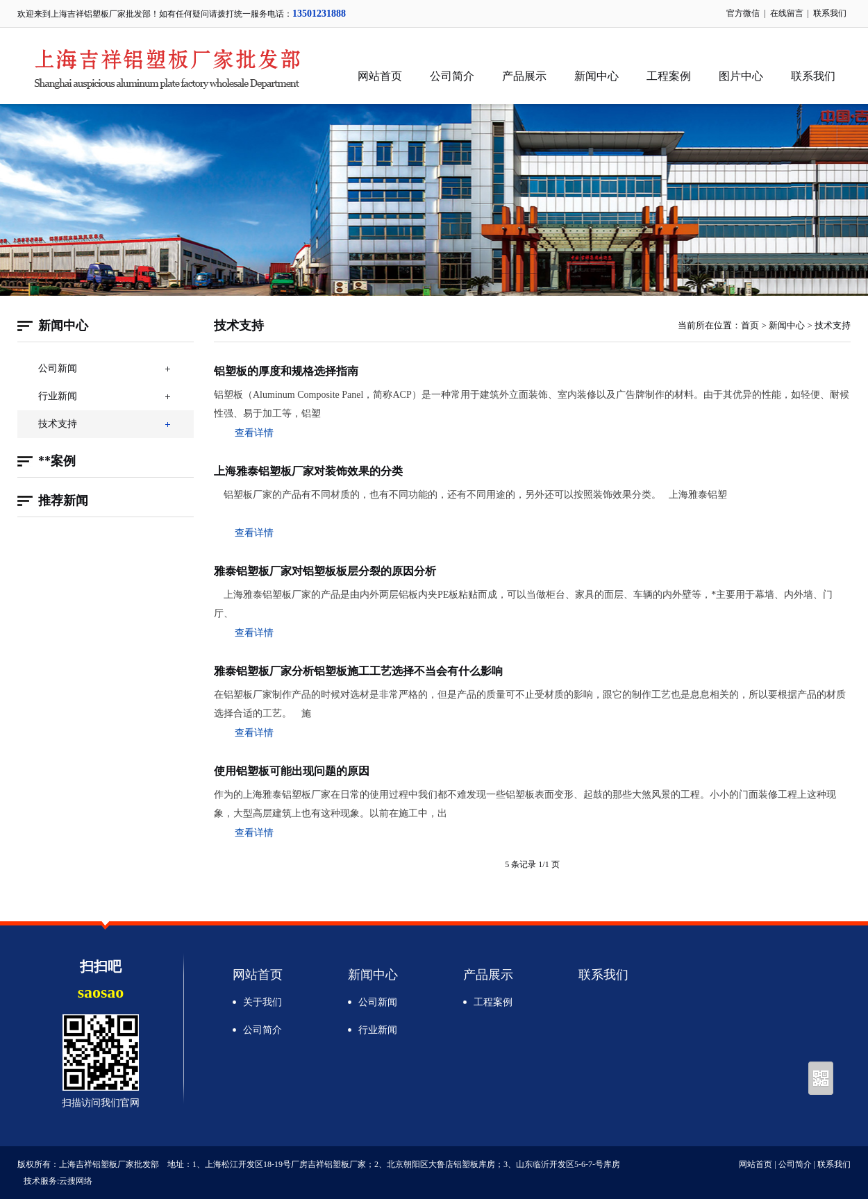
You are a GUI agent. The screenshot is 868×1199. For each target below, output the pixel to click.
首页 (750, 325)
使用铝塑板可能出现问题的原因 (291, 771)
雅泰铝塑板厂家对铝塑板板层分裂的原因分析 (325, 571)
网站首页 (380, 76)
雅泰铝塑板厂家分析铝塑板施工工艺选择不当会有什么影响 (358, 671)
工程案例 (668, 76)
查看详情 (254, 433)
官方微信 (743, 13)
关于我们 (262, 1002)
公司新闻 (57, 368)
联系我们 (829, 13)
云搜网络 (75, 1181)
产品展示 (524, 76)
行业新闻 (57, 396)
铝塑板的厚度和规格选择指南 (286, 371)
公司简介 (452, 76)
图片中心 (741, 76)
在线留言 (786, 13)
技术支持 (57, 424)
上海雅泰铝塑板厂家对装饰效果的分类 (308, 471)
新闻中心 (596, 76)
